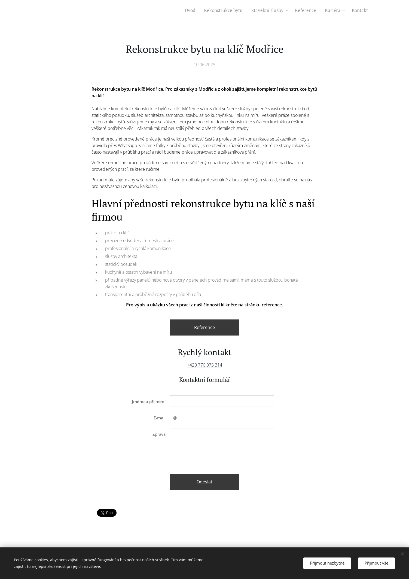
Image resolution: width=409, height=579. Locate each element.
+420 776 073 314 (204, 365)
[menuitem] (320, 11)
